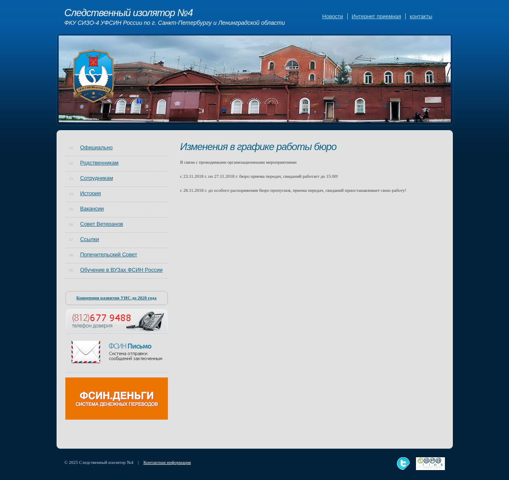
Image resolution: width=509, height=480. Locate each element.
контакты (421, 16)
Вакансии (92, 208)
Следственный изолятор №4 (175, 17)
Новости (332, 16)
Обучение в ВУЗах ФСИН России (121, 270)
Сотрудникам (96, 178)
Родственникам (99, 163)
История (90, 193)
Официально (96, 147)
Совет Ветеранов (101, 224)
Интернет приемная (376, 16)
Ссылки (89, 239)
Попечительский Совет (108, 254)
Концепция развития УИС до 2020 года (116, 297)
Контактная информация (167, 462)
